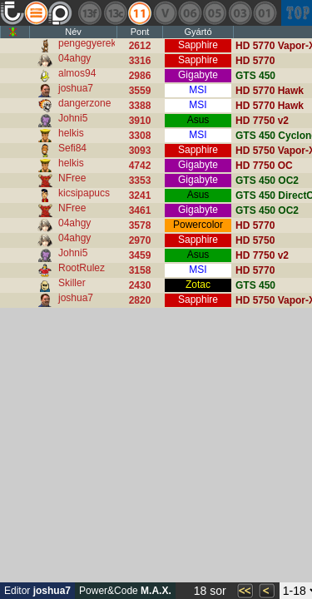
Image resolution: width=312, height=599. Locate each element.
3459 (140, 255)
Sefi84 (72, 148)
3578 (140, 225)
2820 (140, 300)
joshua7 (75, 88)
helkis (71, 133)
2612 (140, 46)
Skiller (72, 283)
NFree (72, 178)
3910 (140, 120)
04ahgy (74, 58)
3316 (140, 61)
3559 (140, 91)
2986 (140, 76)
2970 (140, 240)
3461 (140, 210)
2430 (140, 285)
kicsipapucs (84, 193)
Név (73, 32)
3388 (140, 105)
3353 (140, 180)
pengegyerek (87, 43)
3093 (140, 150)
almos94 (77, 73)
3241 (140, 195)
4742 (140, 165)
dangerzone (84, 103)
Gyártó (197, 32)
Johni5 (72, 118)
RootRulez (81, 268)
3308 (140, 135)
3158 (140, 270)
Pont (140, 32)
